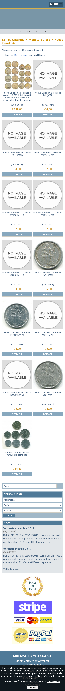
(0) (46, 31)
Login (21, 31)
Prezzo (33, 55)
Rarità (41, 55)
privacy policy (53, 681)
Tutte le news (11, 569)
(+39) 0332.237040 (34, 665)
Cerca (9, 515)
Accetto (32, 687)
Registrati (32, 31)
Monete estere (39, 39)
